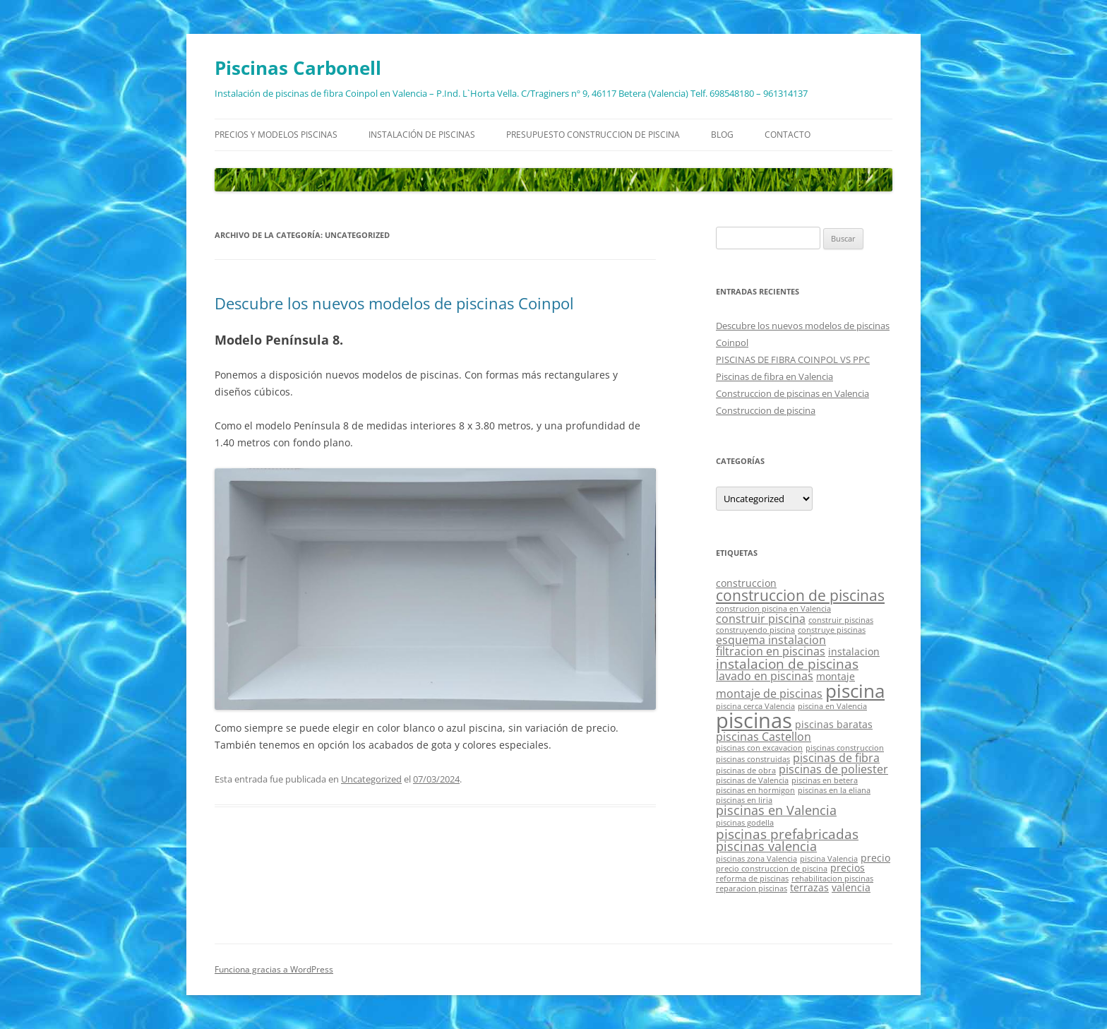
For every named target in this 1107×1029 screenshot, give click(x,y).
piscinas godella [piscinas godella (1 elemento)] (745, 823)
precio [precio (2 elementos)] (875, 857)
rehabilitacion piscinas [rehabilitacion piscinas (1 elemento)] (832, 879)
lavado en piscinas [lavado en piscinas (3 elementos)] (764, 676)
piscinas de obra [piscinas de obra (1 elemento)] (746, 770)
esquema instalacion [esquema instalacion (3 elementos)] (771, 640)
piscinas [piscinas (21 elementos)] (754, 720)
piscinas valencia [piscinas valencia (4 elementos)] (766, 846)
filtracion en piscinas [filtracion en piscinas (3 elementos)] (770, 651)
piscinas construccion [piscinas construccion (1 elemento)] (845, 748)
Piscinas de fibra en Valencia (774, 376)
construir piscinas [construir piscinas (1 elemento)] (840, 620)
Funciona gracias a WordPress (274, 969)
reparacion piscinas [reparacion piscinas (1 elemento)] (751, 888)
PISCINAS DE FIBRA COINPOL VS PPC (793, 359)
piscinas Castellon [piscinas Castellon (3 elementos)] (763, 736)
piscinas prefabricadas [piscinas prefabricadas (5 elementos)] (787, 833)
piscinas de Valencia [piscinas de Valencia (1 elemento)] (752, 780)
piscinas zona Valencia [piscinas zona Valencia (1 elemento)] (756, 859)
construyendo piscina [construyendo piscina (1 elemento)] (755, 630)
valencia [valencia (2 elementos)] (851, 887)
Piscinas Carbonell (298, 68)
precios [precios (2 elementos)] (847, 867)
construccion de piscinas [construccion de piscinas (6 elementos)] (800, 595)
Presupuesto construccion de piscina (593, 135)
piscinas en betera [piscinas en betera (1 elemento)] (824, 780)
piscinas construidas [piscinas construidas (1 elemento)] (753, 759)
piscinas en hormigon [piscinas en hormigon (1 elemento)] (755, 790)
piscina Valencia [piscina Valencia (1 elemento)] (829, 859)
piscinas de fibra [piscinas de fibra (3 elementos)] (836, 758)
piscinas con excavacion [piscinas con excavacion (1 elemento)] (759, 748)
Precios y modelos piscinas (276, 135)
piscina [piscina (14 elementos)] (855, 690)
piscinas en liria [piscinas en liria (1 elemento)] (744, 800)
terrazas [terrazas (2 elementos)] (809, 887)
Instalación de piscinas (422, 135)
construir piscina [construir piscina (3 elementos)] (761, 618)
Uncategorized (371, 779)
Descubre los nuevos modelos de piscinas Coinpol (394, 303)
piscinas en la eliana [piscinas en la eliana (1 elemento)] (834, 790)
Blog (722, 135)
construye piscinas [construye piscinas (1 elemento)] (832, 630)
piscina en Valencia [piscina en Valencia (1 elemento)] (832, 706)
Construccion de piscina (765, 410)
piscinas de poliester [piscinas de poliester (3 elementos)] (833, 769)
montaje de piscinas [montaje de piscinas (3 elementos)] (769, 693)
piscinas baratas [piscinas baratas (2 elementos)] (834, 724)
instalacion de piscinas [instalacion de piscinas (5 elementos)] (787, 663)
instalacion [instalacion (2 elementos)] (854, 651)
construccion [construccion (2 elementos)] (746, 583)
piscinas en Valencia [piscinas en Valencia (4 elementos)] (776, 810)
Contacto (787, 135)
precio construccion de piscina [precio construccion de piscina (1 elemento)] (771, 869)
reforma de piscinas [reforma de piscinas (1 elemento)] (752, 879)
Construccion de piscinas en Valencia (792, 393)
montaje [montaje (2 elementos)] (835, 676)
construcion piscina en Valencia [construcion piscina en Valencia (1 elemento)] (773, 609)
